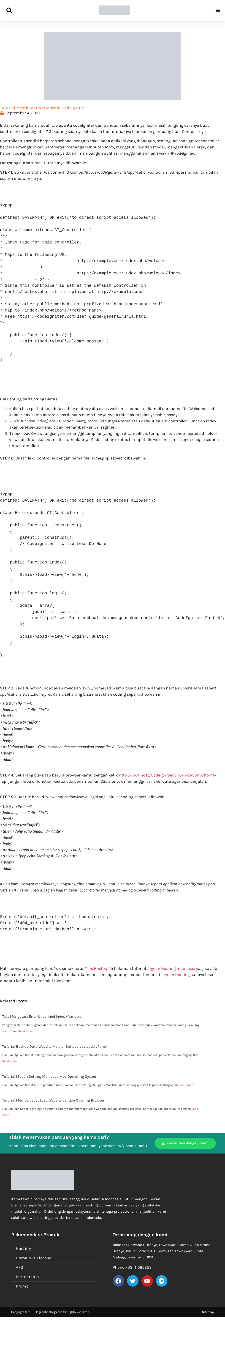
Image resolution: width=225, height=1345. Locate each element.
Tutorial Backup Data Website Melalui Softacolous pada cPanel (54, 1046)
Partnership (27, 1276)
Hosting (23, 1248)
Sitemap (208, 1312)
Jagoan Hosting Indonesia (171, 968)
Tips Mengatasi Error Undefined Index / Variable (41, 1016)
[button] (218, 10)
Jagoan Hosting (176, 974)
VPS (19, 1267)
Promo (22, 1286)
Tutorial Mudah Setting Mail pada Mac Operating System (49, 1076)
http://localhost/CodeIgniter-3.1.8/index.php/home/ (167, 775)
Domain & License (33, 1257)
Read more (25, 1031)
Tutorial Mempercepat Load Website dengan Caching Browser (53, 1100)
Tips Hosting (96, 968)
